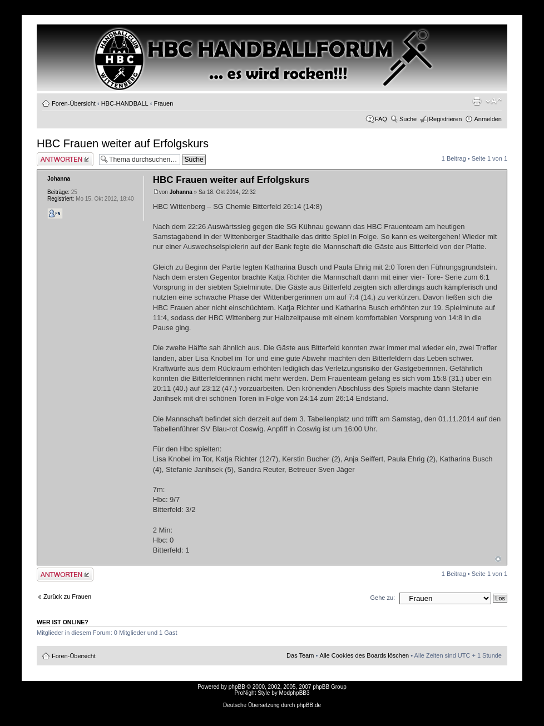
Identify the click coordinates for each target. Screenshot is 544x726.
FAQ (381, 119)
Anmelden (488, 119)
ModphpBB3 (294, 693)
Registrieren (445, 119)
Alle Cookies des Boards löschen (364, 655)
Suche (408, 119)
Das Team (300, 655)
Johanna (181, 192)
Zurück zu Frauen (67, 596)
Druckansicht (477, 101)
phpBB (237, 687)
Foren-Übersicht (74, 103)
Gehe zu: (382, 597)
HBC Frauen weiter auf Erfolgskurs (123, 143)
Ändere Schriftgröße (494, 101)
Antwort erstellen (65, 159)
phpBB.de (308, 705)
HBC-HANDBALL (125, 103)
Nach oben (498, 559)
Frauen (163, 103)
